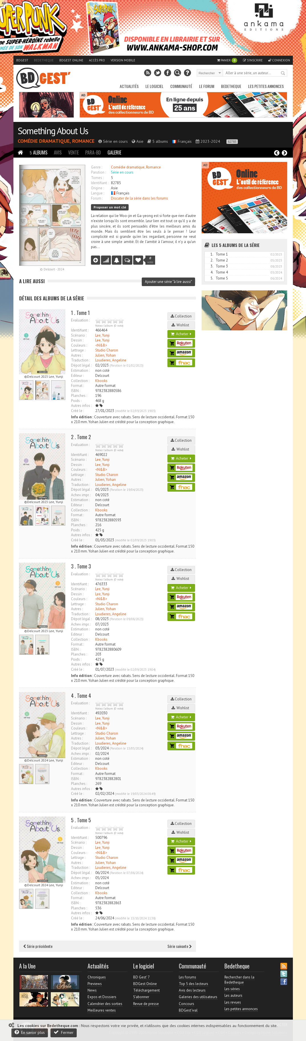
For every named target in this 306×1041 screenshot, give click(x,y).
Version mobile (123, 60)
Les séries (232, 988)
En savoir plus (30, 1032)
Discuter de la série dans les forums (139, 198)
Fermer (64, 1032)
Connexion (279, 60)
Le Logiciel (154, 86)
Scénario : (78, 335)
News (92, 990)
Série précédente (37, 946)
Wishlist (181, 325)
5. (211, 278)
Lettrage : (78, 350)
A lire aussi (32, 281)
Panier (227, 60)
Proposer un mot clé (110, 207)
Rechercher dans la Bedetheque (239, 980)
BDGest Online (71, 60)
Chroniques (97, 977)
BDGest (22, 60)
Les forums (187, 977)
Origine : (97, 188)
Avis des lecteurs (192, 990)
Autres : (77, 355)
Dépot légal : (81, 365)
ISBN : (75, 390)
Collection (181, 316)
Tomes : (97, 177)
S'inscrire (253, 60)
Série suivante (179, 946)
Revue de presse (146, 1003)
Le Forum (206, 86)
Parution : (98, 172)
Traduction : (80, 360)
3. (211, 266)
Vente (73, 152)
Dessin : (77, 340)
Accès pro (97, 60)
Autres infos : (81, 405)
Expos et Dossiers (102, 996)
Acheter (181, 333)
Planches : (79, 395)
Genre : (96, 167)
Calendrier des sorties (105, 1003)
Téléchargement (146, 990)
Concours (186, 1003)
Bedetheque (44, 60)
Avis (58, 152)
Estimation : (80, 370)
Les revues (232, 1002)
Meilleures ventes (102, 1010)
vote (150, 260)
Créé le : (77, 410)
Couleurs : (79, 345)
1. (211, 254)
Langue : (97, 193)
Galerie (114, 152)
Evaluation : (80, 320)
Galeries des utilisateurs (198, 996)
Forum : (97, 198)
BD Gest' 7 (141, 977)
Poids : (76, 400)
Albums (38, 152)
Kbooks (101, 380)
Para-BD (93, 152)
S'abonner (141, 996)
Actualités (129, 86)
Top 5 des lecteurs (193, 983)
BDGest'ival (188, 1010)
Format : (77, 385)
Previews (95, 983)
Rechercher (283, 73)
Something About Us (53, 131)
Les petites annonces (266, 86)
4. (211, 272)
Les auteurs (233, 995)
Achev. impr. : (81, 495)
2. (211, 260)
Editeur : (77, 375)
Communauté (181, 86)
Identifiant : (99, 182)
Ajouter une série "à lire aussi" (168, 281)
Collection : (80, 380)
